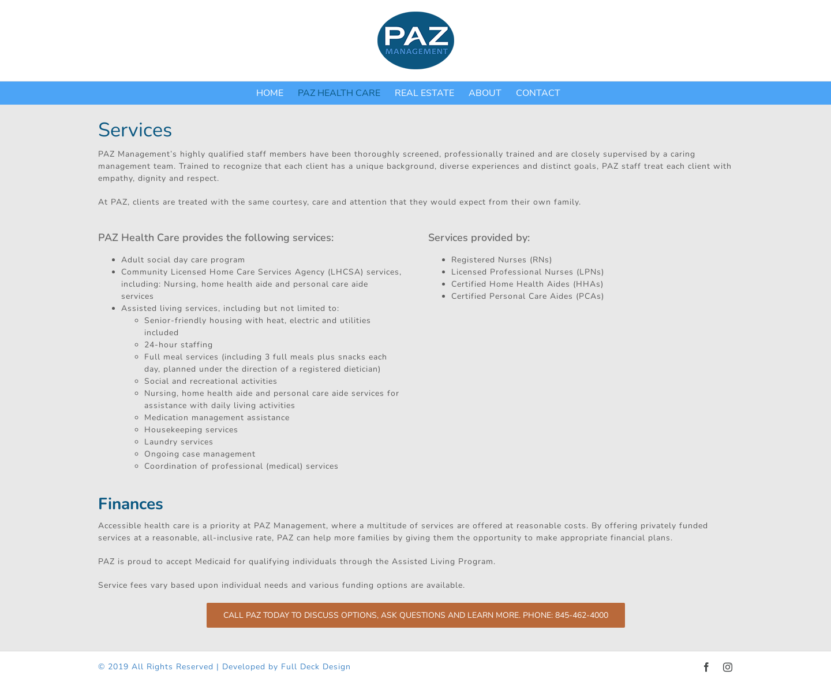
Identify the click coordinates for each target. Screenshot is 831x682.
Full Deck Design (316, 666)
